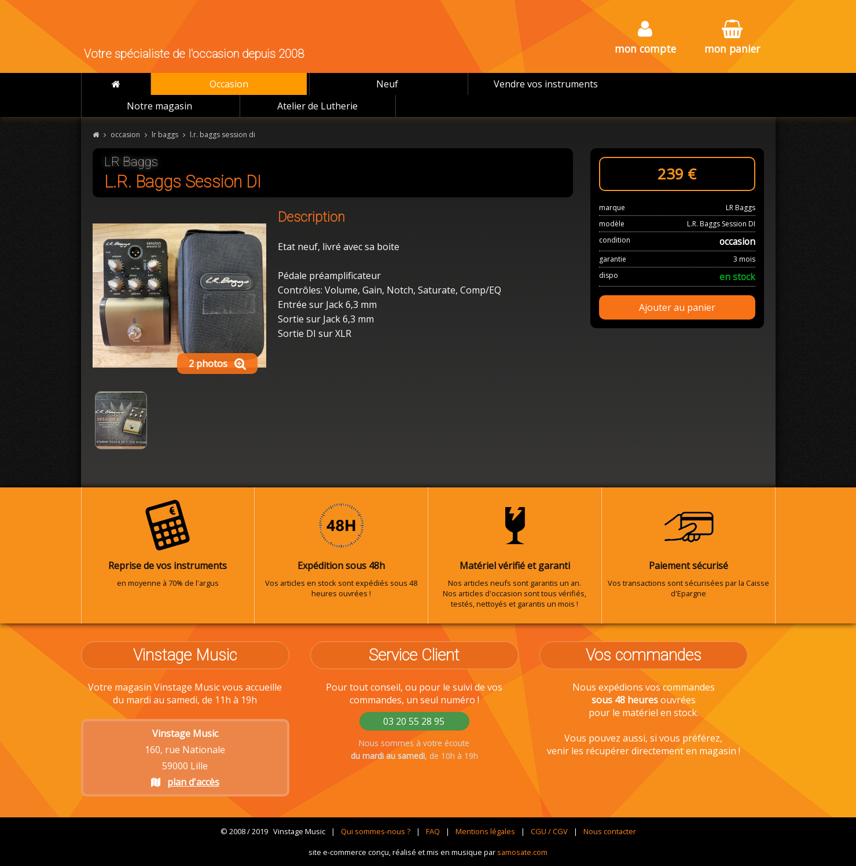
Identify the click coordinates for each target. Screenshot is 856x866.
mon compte (645, 38)
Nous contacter (609, 831)
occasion (125, 135)
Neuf (387, 84)
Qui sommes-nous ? (375, 831)
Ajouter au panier (677, 307)
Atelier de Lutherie (317, 106)
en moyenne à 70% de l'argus (167, 543)
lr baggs (165, 135)
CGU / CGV (549, 831)
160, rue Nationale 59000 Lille (185, 757)
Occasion (229, 84)
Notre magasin (159, 106)
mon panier (732, 38)
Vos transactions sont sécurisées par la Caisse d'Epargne (688, 549)
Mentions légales (485, 831)
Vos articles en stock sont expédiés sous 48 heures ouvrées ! (341, 549)
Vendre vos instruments (546, 84)
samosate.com (522, 852)
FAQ (433, 831)
